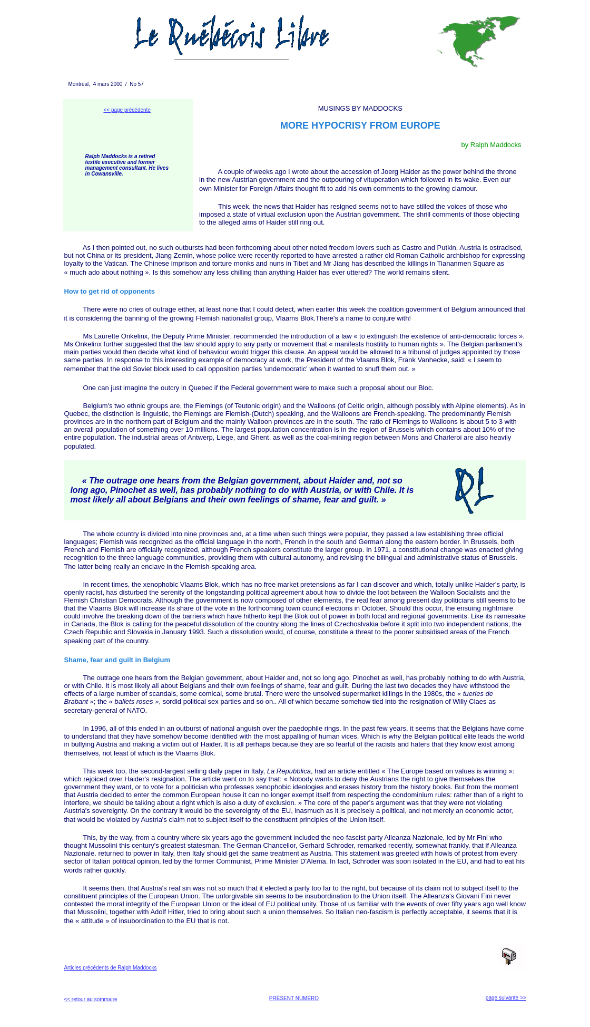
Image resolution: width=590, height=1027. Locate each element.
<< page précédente (127, 110)
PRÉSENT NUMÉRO (294, 998)
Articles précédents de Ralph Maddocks (110, 968)
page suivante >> (506, 998)
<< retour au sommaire (90, 999)
